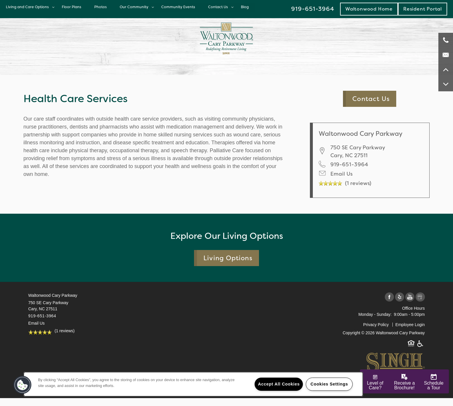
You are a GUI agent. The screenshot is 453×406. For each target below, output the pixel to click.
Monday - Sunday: (375, 314)
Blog (245, 6)
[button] (422, 9)
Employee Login (410, 324)
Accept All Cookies (279, 384)
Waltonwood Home (369, 9)
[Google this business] (420, 297)
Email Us (341, 173)
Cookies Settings (329, 384)
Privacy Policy (376, 324)
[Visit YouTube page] (409, 297)
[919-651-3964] (445, 40)
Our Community (134, 6)
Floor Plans (71, 6)
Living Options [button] (227, 258)
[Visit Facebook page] (389, 297)
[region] (193, 384)
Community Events (178, 6)
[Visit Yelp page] (399, 297)
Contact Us (218, 6)
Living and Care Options (27, 6)
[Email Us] (445, 54)
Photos (100, 6)
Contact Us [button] (371, 99)
